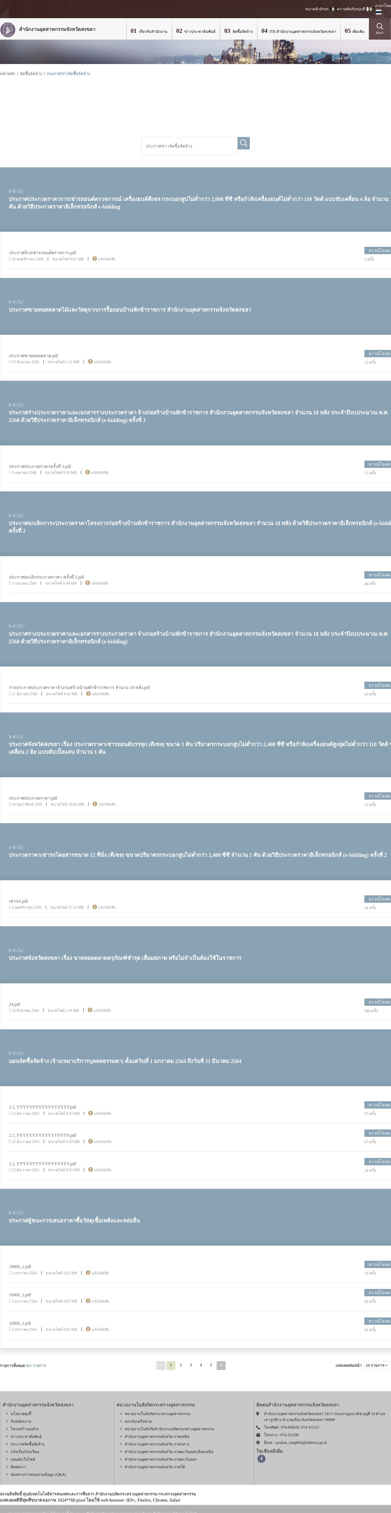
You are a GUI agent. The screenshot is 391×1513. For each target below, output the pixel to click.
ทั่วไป (16, 302)
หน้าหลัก (7, 74)
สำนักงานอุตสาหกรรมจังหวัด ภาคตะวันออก (161, 1459)
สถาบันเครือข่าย (138, 1421)
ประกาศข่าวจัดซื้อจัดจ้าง (68, 74)
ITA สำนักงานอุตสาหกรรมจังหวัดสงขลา (302, 32)
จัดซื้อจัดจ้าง (242, 32)
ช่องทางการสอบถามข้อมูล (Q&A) (38, 1475)
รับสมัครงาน (21, 1421)
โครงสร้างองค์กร (25, 1429)
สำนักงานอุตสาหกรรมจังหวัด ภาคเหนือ (157, 1437)
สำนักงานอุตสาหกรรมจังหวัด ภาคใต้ (155, 1467)
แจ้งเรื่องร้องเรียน (25, 1452)
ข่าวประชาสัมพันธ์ (199, 32)
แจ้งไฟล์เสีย (106, 259)
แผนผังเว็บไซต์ (23, 1459)
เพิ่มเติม (358, 32)
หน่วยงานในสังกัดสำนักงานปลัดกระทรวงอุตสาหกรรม (169, 1429)
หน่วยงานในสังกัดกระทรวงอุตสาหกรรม (157, 1414)
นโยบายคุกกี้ (21, 1414)
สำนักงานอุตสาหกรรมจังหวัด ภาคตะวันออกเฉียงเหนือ (169, 1452)
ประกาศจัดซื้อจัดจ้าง (28, 1444)
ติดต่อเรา (18, 1467)
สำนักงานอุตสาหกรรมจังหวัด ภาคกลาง (157, 1444)
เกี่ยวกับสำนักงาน (153, 32)
